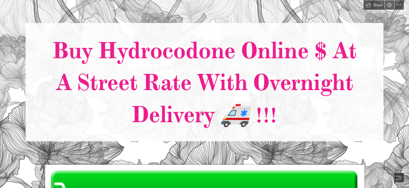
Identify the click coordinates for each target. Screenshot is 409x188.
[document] (204, 94)
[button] (374, 5)
